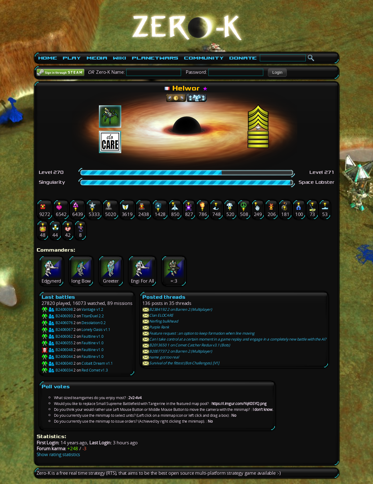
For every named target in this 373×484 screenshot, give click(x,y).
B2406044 (57, 356)
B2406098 (57, 309)
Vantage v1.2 (92, 309)
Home (47, 58)
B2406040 (57, 363)
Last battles (58, 297)
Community (204, 58)
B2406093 (57, 316)
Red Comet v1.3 (95, 370)
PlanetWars (155, 58)
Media (97, 58)
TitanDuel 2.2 (93, 316)
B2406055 (57, 342)
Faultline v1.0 (92, 336)
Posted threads (163, 297)
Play (72, 58)
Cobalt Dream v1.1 (97, 363)
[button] (277, 72)
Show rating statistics (58, 454)
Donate (243, 58)
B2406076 (57, 322)
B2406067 (57, 329)
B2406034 (57, 370)
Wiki (119, 58)
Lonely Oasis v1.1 (96, 329)
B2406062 (57, 336)
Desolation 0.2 (93, 322)
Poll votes (56, 386)
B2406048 (57, 349)
